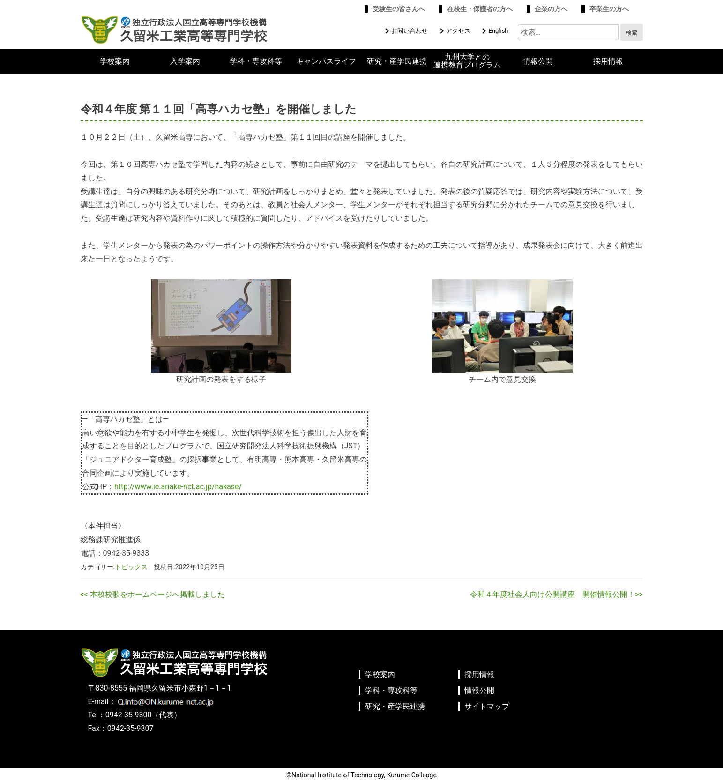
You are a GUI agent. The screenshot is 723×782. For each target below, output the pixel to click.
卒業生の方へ (609, 9)
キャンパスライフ (326, 61)
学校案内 (115, 61)
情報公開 (538, 61)
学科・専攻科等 (256, 61)
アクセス (458, 30)
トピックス (131, 567)
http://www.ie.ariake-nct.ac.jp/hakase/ (178, 486)
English (498, 30)
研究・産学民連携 (397, 61)
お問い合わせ (409, 30)
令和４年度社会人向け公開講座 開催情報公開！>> (556, 594)
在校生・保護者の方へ (480, 9)
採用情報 (608, 61)
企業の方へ (551, 9)
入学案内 (185, 61)
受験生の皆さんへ (399, 9)
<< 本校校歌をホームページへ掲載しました (153, 594)
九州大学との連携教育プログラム (467, 61)
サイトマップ (486, 706)
